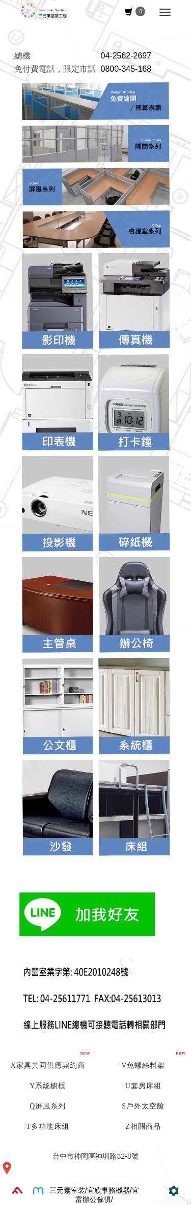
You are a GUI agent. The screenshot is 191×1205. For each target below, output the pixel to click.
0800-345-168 (126, 69)
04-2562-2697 (126, 55)
